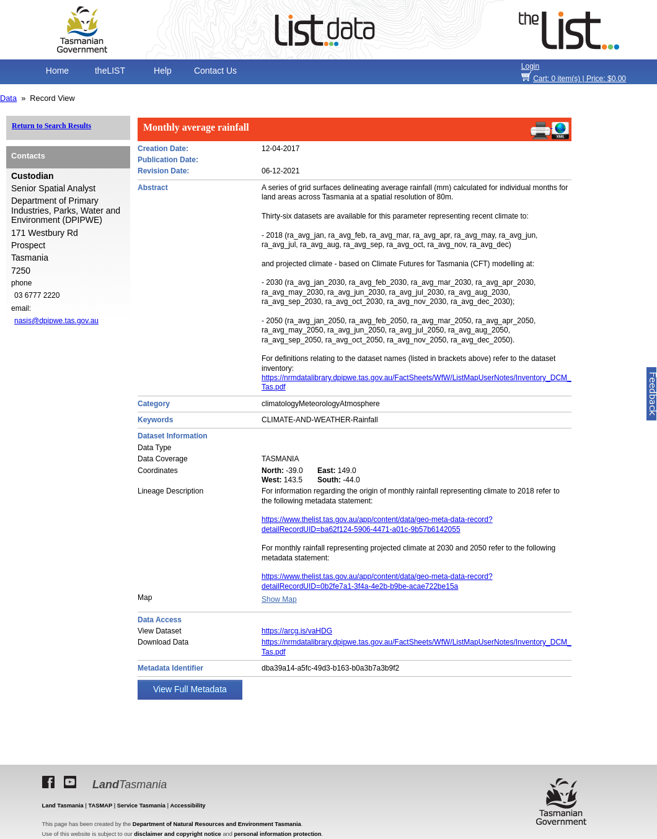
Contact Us (215, 71)
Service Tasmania (141, 805)
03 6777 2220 (37, 295)
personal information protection (278, 834)
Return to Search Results (51, 125)
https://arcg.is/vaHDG (297, 631)
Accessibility (187, 805)
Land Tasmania (63, 805)
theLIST (110, 71)
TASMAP (101, 805)
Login (530, 66)
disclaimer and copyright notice (177, 834)
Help (163, 71)
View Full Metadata (190, 689)
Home (57, 71)
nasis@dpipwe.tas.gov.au (56, 320)
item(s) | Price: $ (579, 78)
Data (8, 98)
